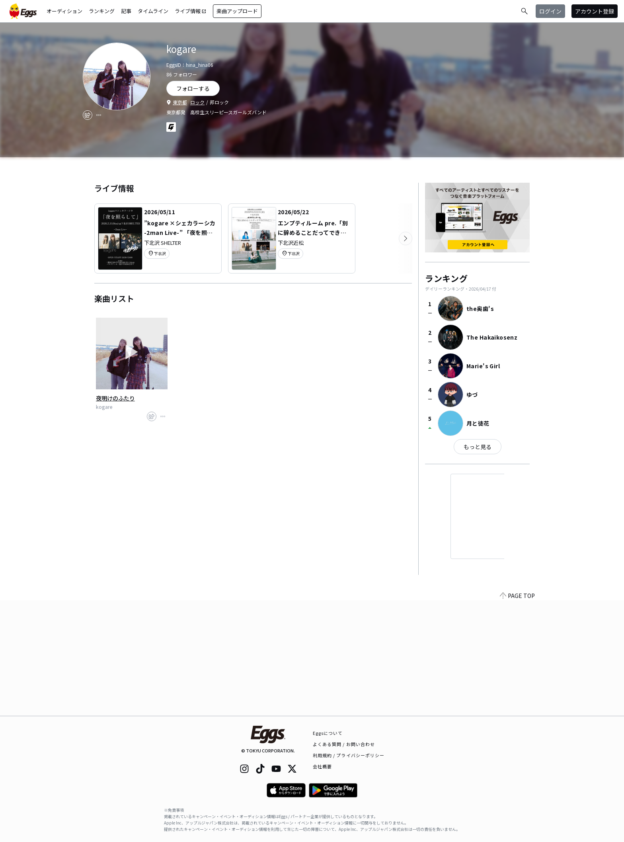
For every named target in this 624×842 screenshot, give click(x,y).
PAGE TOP (517, 711)
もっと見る (477, 447)
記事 (126, 11)
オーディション (64, 11)
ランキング (102, 11)
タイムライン (153, 11)
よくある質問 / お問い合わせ (344, 744)
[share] (87, 115)
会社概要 (322, 766)
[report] (98, 115)
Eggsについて (328, 733)
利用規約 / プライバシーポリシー (349, 755)
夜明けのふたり (115, 398)
